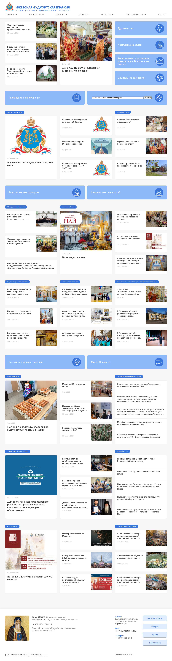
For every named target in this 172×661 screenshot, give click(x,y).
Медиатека (107, 15)
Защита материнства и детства (17, 282)
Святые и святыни (136, 15)
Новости (61, 15)
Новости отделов (13, 376)
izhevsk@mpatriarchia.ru (125, 631)
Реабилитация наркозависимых (17, 451)
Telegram (155, 626)
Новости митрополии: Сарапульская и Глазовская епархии (137, 282)
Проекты (84, 15)
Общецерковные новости (16, 207)
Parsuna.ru (129, 654)
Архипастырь (36, 15)
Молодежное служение (70, 282)
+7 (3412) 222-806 (123, 638)
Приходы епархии (123, 112)
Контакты (162, 15)
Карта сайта (155, 643)
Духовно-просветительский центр (129, 376)
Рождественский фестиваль (126, 526)
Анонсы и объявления (14, 112)
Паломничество (122, 451)
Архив (155, 634)
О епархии (11, 15)
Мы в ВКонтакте (154, 618)
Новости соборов (68, 207)
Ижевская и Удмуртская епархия (43, 7)
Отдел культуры (12, 526)
